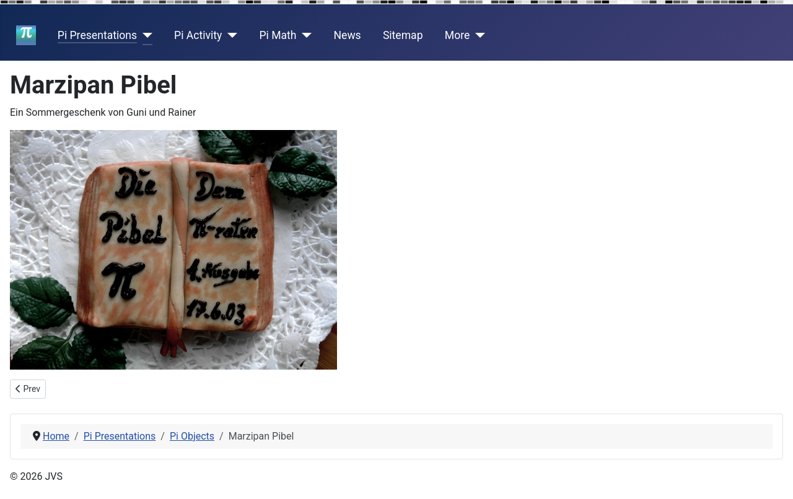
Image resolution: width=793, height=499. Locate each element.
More (457, 35)
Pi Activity (198, 35)
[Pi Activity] (229, 35)
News (347, 35)
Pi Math (277, 35)
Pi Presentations (97, 35)
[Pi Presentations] (144, 35)
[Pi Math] (304, 35)
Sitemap (403, 35)
